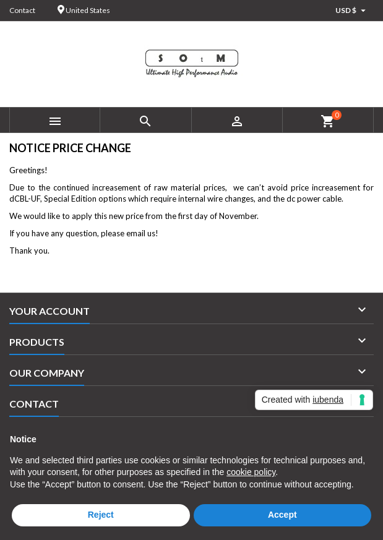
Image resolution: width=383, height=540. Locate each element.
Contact (22, 10)
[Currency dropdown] (352, 10)
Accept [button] (282, 515)
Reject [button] (101, 515)
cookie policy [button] (250, 472)
